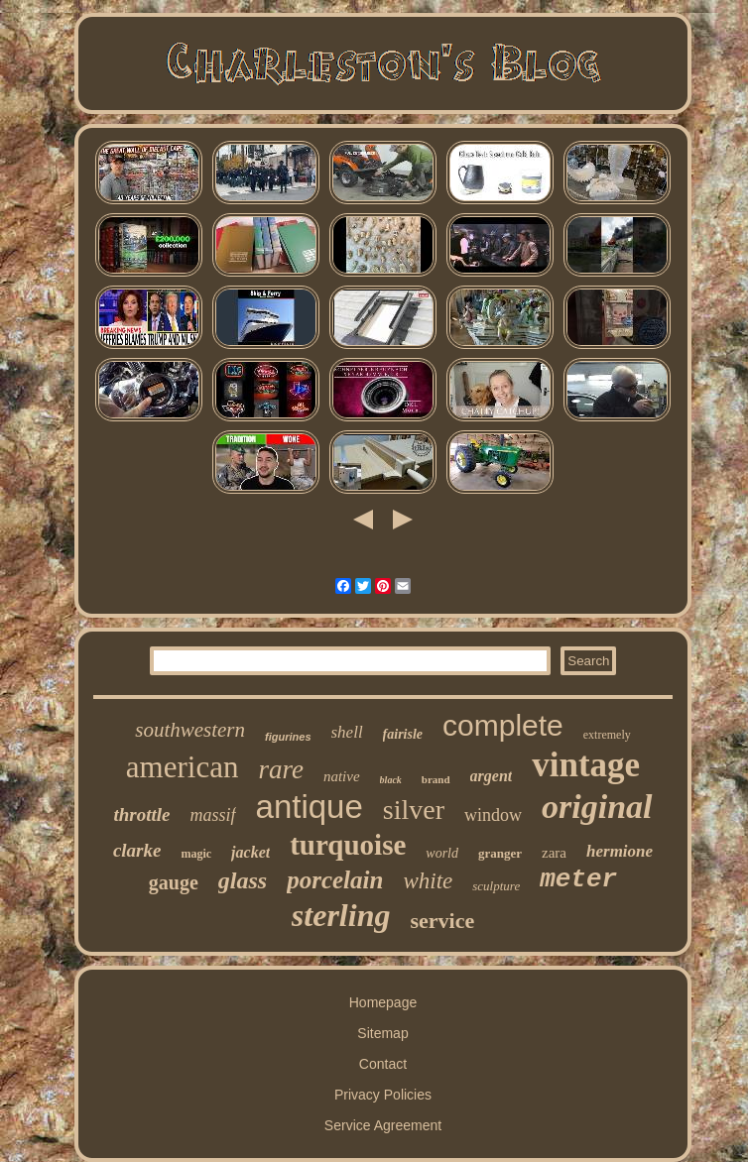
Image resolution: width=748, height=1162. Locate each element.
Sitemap (382, 1033)
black (391, 779)
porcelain (335, 880)
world (442, 853)
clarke (137, 850)
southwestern (190, 730)
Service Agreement (382, 1125)
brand (436, 779)
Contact (383, 1064)
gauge (173, 882)
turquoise (348, 845)
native (341, 776)
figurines (288, 737)
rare (281, 769)
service (442, 920)
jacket (250, 852)
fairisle (403, 734)
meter (578, 879)
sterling (341, 915)
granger (500, 853)
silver (413, 809)
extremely (607, 735)
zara (554, 853)
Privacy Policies (383, 1095)
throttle (142, 814)
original (597, 806)
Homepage (383, 1002)
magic (196, 854)
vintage (586, 765)
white (427, 881)
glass (242, 880)
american (182, 767)
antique (309, 806)
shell (347, 732)
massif (213, 815)
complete (502, 725)
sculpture (496, 885)
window (493, 815)
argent (491, 775)
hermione (619, 851)
